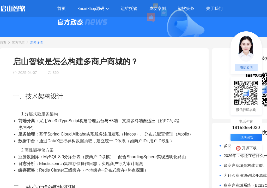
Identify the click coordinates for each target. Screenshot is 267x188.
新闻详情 (36, 42)
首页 (3, 42)
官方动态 (18, 42)
